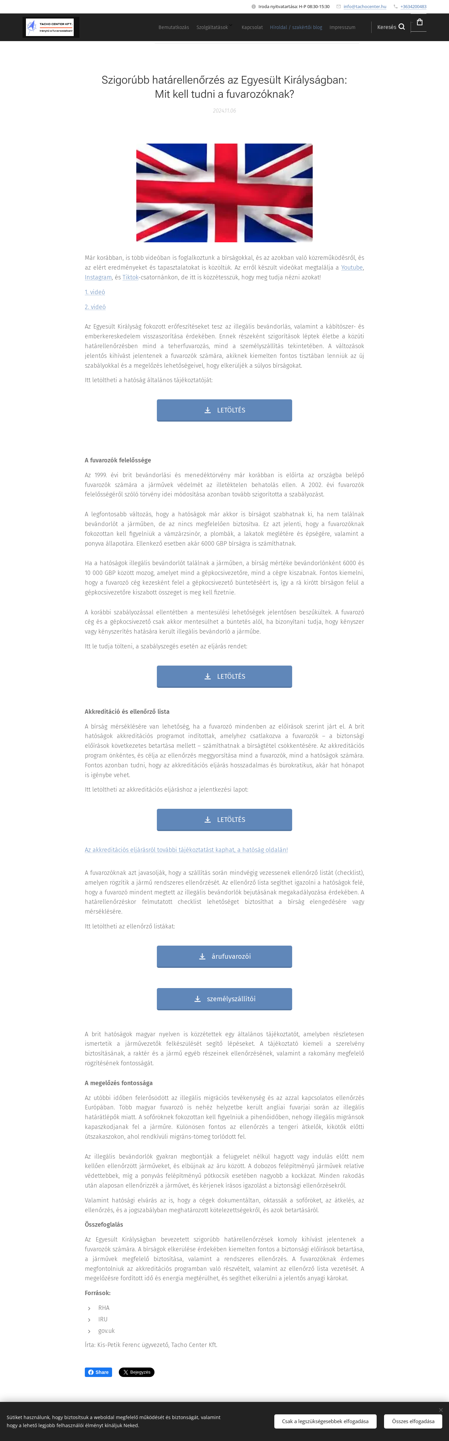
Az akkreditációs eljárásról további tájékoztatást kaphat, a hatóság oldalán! (186, 850)
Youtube (352, 267)
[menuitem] (281, 27)
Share (98, 1372)
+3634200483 (413, 6)
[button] (372, 27)
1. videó (95, 292)
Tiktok (130, 277)
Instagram (98, 277)
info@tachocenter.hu (365, 6)
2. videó (95, 306)
